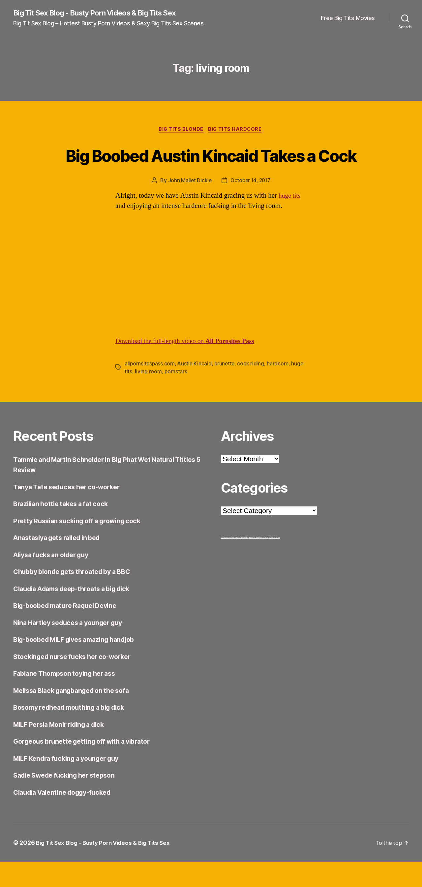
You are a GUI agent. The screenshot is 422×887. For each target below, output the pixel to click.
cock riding (252, 389)
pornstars (176, 396)
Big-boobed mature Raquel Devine (70, 631)
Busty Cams (263, 563)
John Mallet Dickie (188, 206)
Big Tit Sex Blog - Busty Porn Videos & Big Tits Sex (103, 13)
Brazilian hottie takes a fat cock (64, 529)
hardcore (280, 389)
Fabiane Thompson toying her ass (69, 699)
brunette (226, 389)
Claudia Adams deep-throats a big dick (77, 614)
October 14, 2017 (250, 206)
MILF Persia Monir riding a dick (63, 750)
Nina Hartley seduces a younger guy (73, 648)
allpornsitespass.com (150, 389)
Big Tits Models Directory (229, 563)
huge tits (290, 221)
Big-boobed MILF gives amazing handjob (80, 665)
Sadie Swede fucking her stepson (69, 801)
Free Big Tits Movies (348, 18)
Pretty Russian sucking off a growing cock (82, 546)
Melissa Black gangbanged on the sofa (76, 716)
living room (148, 396)
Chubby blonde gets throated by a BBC (77, 597)
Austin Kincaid (195, 389)
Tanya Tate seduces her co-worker (71, 512)
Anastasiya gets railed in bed (61, 563)
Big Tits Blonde (180, 130)
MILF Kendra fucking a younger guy (71, 784)
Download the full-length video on (190, 366)
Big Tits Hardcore (237, 130)
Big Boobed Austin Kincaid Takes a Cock (211, 167)
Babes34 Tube (254, 563)
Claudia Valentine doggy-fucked (67, 818)
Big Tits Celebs (243, 563)
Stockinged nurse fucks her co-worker (77, 682)
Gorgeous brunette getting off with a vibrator (87, 767)
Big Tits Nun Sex (274, 563)
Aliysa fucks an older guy (54, 580)
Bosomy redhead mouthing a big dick (74, 733)
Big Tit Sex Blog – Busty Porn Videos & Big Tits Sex (107, 868)
